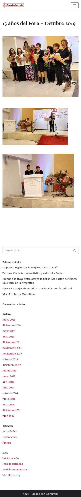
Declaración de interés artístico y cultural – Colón (32, 273)
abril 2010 (8, 381)
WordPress (52, 493)
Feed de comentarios (14, 469)
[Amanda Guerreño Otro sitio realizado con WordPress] (13, 5)
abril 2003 (8, 404)
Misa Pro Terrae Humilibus (18, 294)
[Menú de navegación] (74, 5)
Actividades (9, 431)
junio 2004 (8, 398)
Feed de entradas (12, 463)
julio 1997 (8, 415)
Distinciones (10, 437)
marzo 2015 (9, 370)
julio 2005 (8, 387)
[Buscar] (36, 250)
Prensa (6, 442)
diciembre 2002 (11, 410)
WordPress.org (11, 475)
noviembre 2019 (12, 353)
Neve (26, 493)
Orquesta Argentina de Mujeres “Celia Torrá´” (30, 267)
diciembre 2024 (11, 325)
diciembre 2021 (11, 342)
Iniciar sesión (10, 458)
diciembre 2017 (11, 364)
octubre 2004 (10, 393)
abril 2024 (8, 336)
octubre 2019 (10, 359)
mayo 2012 (8, 376)
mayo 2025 (8, 319)
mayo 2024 (8, 330)
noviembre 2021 (12, 347)
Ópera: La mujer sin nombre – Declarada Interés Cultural (37, 288)
